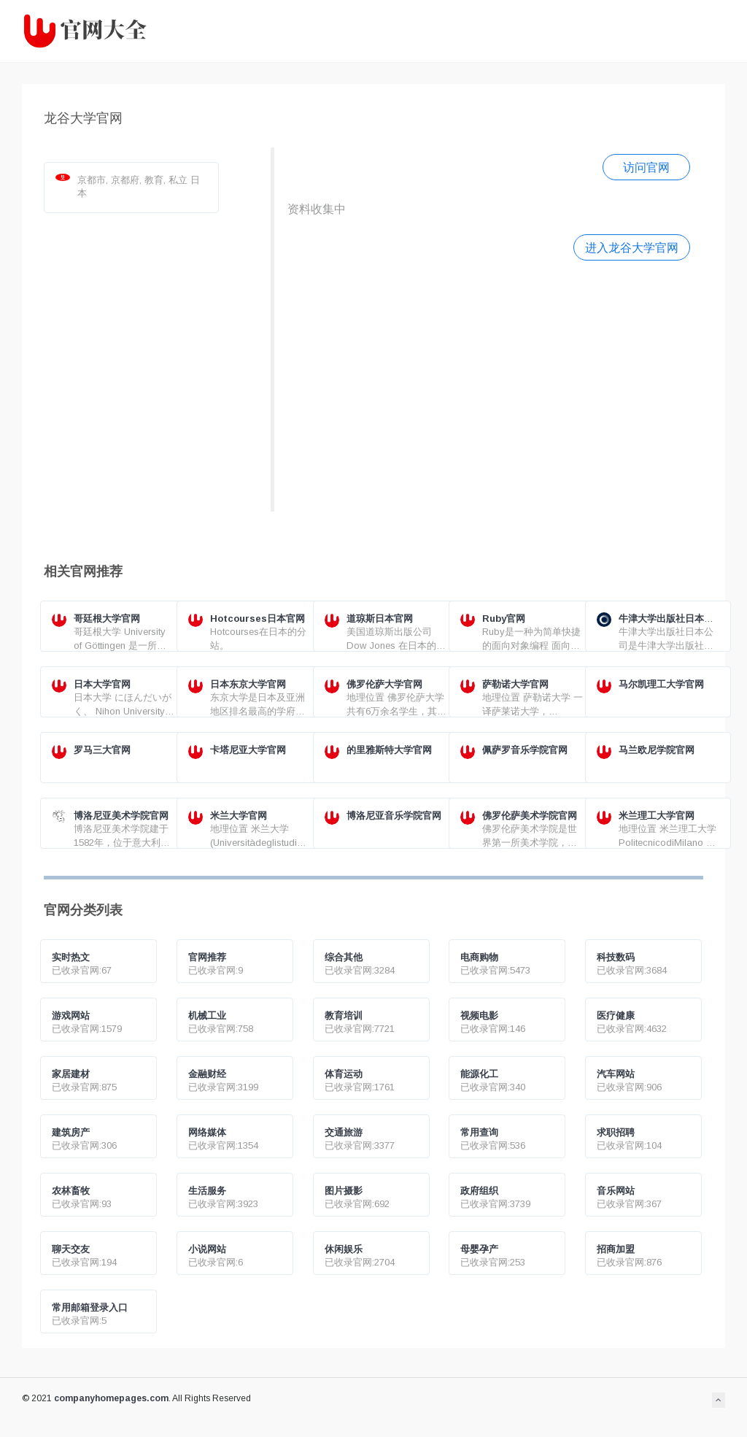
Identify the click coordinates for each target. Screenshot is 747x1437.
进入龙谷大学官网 (631, 247)
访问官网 (646, 167)
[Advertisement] (488, 384)
